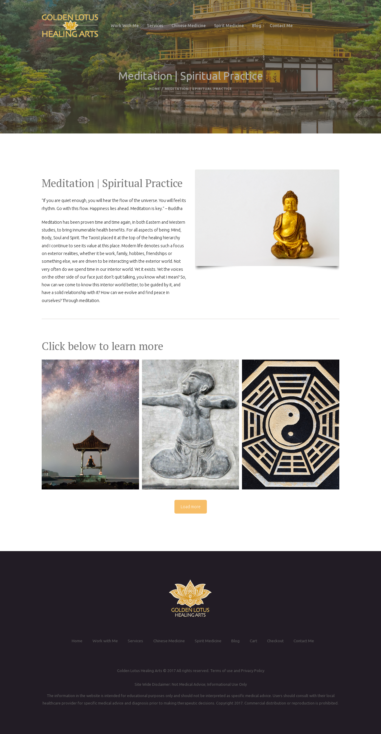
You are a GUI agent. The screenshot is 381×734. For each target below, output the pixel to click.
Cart (254, 640)
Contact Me (306, 640)
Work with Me (102, 640)
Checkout (277, 640)
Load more (191, 506)
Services (133, 640)
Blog (236, 640)
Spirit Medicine (207, 640)
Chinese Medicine (167, 640)
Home (154, 89)
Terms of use (221, 670)
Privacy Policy (252, 670)
